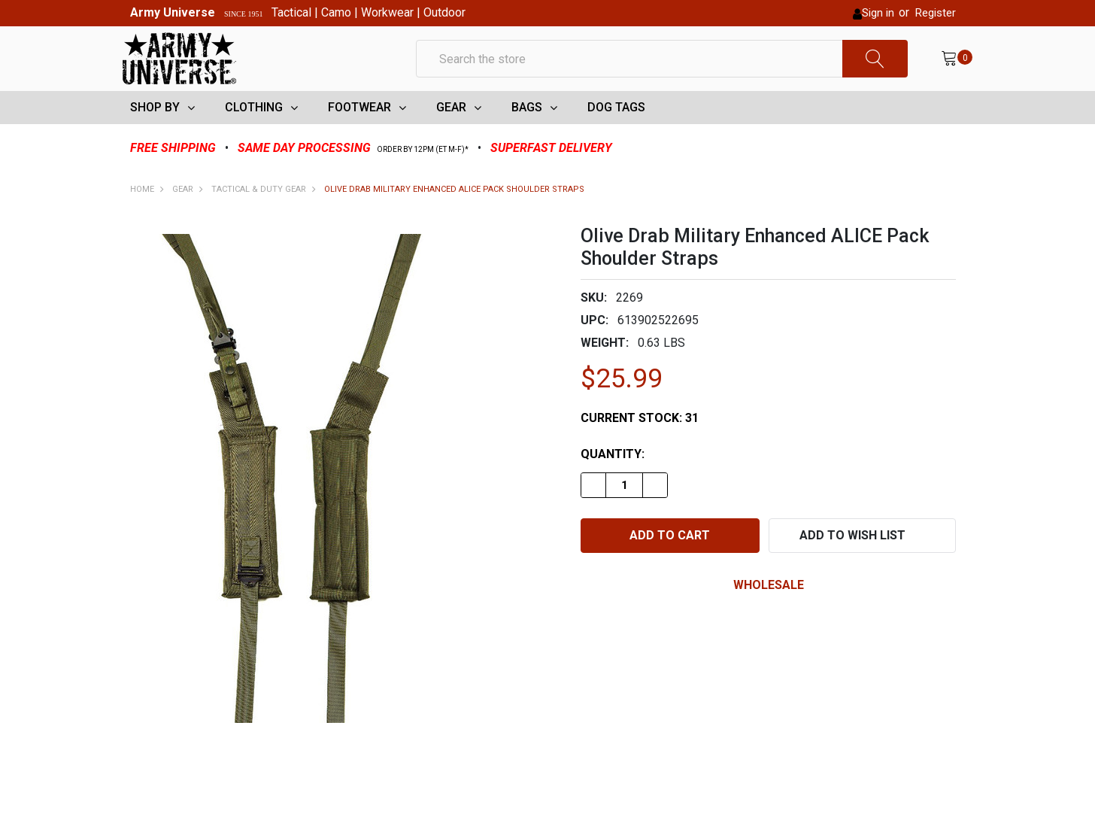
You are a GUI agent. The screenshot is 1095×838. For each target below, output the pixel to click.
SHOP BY (155, 132)
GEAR (451, 132)
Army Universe (172, 12)
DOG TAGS (616, 132)
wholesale (768, 610)
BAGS (526, 132)
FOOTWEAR (359, 132)
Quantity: (613, 479)
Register (935, 13)
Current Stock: (640, 443)
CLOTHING (254, 132)
